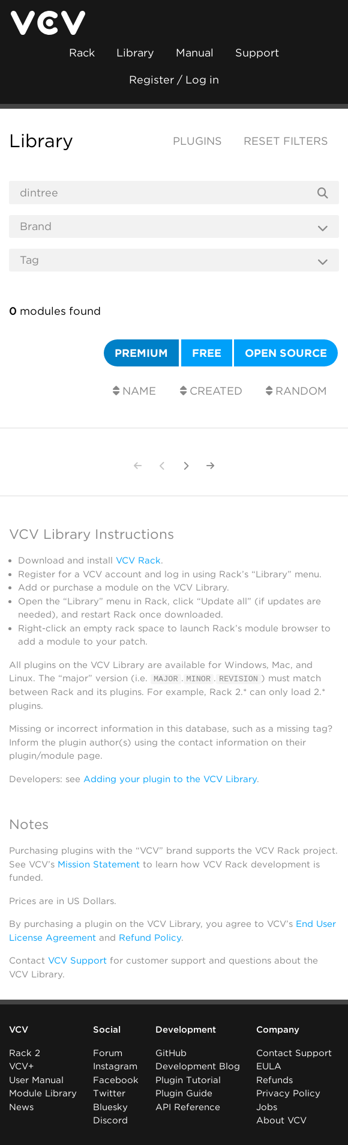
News (21, 1106)
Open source (286, 353)
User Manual (36, 1079)
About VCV (281, 1120)
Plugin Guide (183, 1093)
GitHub (171, 1052)
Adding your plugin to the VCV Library (170, 778)
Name (134, 390)
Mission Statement (99, 863)
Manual (195, 52)
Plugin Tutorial (188, 1079)
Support (257, 52)
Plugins (197, 141)
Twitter (109, 1093)
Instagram (115, 1066)
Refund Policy (150, 937)
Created (211, 390)
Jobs (266, 1106)
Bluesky (110, 1106)
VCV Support (77, 960)
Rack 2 (24, 1052)
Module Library (43, 1093)
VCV (18, 1029)
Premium (141, 353)
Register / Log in (174, 79)
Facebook (116, 1079)
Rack (82, 52)
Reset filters (286, 141)
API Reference (187, 1106)
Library (135, 52)
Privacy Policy (288, 1093)
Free (206, 353)
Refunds (274, 1079)
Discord (110, 1120)
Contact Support (294, 1052)
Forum (107, 1052)
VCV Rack (138, 560)
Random (296, 390)
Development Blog (197, 1066)
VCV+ (21, 1066)
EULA (268, 1066)
